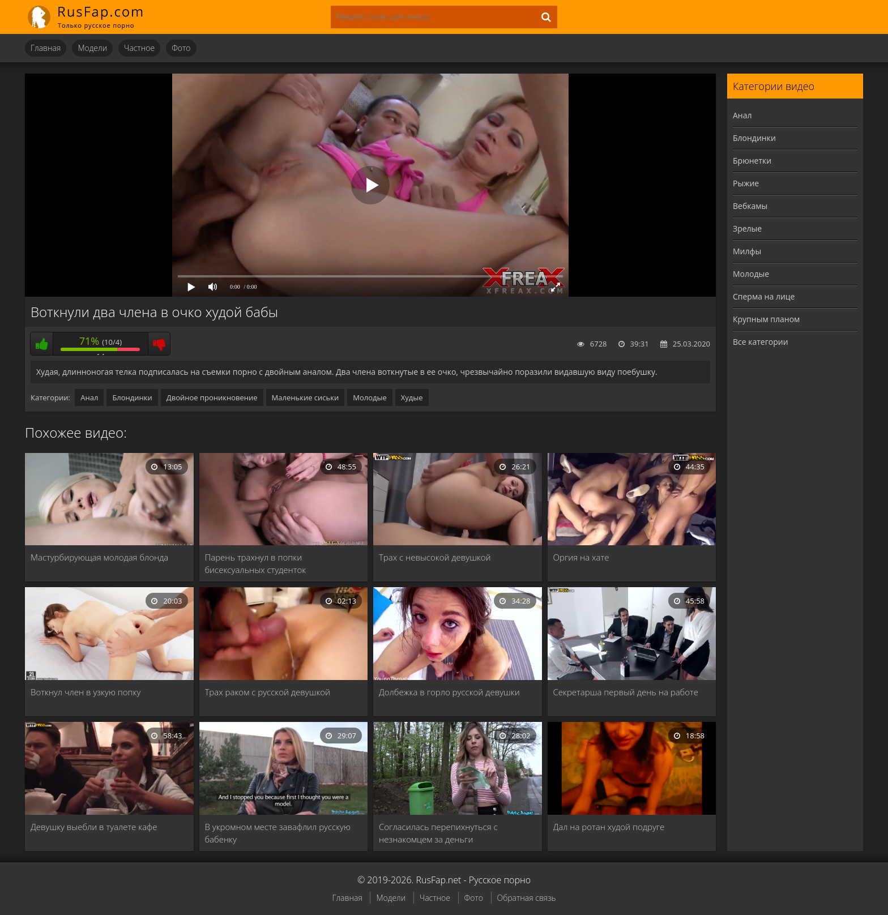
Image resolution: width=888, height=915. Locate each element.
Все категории (760, 341)
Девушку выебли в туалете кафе (94, 826)
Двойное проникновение (212, 397)
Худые (412, 397)
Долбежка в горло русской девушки (449, 692)
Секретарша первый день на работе (625, 692)
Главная (46, 47)
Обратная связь (526, 897)
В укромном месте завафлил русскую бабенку (278, 833)
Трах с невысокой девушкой (435, 557)
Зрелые (747, 228)
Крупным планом (766, 319)
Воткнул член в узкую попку (85, 692)
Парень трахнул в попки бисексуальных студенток (255, 563)
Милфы (747, 251)
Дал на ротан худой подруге (609, 826)
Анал (89, 397)
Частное (139, 47)
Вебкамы (750, 205)
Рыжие (746, 183)
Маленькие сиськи (305, 397)
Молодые (370, 397)
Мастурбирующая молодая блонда (99, 557)
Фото (181, 47)
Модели (92, 47)
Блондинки (132, 397)
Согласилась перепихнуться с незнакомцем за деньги (438, 833)
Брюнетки (752, 160)
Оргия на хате (581, 557)
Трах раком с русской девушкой (268, 692)
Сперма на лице (764, 296)
